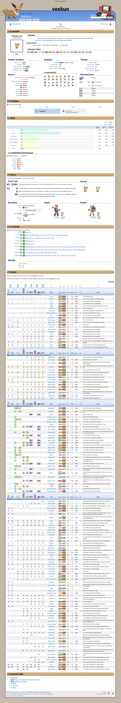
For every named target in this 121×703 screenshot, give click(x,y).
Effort (105, 124)
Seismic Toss (51, 389)
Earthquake (51, 552)
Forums (22, 20)
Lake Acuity (29, 253)
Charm (51, 336)
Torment (51, 573)
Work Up (51, 501)
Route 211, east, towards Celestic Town (49, 247)
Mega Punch (51, 450)
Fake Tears (51, 318)
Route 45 (28, 232)
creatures (47, 692)
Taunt (51, 541)
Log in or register (60, 1)
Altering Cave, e (30, 238)
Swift (51, 486)
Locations (66, 28)
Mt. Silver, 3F (49, 255)
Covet (51, 297)
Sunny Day (51, 535)
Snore (51, 342)
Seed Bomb (51, 463)
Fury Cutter (51, 432)
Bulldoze (51, 626)
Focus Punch (51, 429)
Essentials (15, 31)
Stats (12, 118)
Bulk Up (51, 525)
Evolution (14, 101)
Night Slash (51, 384)
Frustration (51, 550)
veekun (60, 8)
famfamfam (50, 694)
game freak (42, 692)
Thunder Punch (51, 491)
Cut (51, 664)
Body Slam (51, 408)
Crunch (51, 372)
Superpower (51, 481)
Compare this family (15, 104)
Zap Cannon (51, 528)
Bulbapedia (14, 678)
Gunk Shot (51, 435)
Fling (51, 306)
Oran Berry (96, 82)
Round (51, 604)
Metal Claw (51, 382)
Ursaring (66, 110)
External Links (16, 674)
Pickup (39, 38)
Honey (59, 45)
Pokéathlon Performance (20, 153)
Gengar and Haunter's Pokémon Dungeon (27, 680)
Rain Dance (51, 548)
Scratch (51, 299)
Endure (51, 424)
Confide (51, 662)
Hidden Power (51, 532)
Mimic (51, 455)
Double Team (51, 564)
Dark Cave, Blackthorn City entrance (36, 235)
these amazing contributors (20, 694)
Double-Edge (51, 375)
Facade (51, 576)
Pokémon (30, 14)
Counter (51, 367)
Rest (51, 327)
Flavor (60, 28)
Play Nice (51, 332)
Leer (51, 301)
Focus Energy (51, 380)
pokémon (30, 692)
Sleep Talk (51, 392)
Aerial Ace (51, 571)
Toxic (51, 523)
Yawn (51, 398)
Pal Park (11, 260)
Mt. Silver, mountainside (62, 255)
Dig (51, 557)
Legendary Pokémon (20, 682)
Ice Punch (51, 443)
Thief (51, 601)
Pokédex (23, 14)
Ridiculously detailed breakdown (19, 230)
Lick (51, 303)
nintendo (36, 692)
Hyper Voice (51, 440)
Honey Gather (37, 45)
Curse (51, 514)
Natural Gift (51, 641)
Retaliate (51, 618)
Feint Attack (51, 324)
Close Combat (51, 363)
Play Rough (51, 387)
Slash (51, 334)
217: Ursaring (107, 24)
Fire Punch (51, 427)
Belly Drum (51, 357)
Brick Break (51, 559)
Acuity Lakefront (30, 247)
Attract (51, 598)
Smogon (13, 687)
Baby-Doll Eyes (51, 313)
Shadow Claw (51, 613)
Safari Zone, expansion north (45, 238)
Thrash (51, 345)
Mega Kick (51, 447)
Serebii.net (14, 686)
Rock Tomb (51, 566)
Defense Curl (51, 417)
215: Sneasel (13, 24)
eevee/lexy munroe (15, 692)
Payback (51, 615)
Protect (51, 543)
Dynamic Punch (51, 422)
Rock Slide (51, 632)
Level (105, 122)
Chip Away (51, 360)
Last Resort (51, 445)
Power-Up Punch (51, 660)
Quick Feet (38, 40)
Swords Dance (51, 489)
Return (51, 555)
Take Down (51, 396)
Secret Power (51, 579)
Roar (51, 521)
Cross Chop (51, 370)
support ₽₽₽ (20, 695)
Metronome (51, 452)
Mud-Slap (51, 457)
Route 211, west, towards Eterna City (73, 247)
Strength (51, 667)
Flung (64, 38)
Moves (13, 272)
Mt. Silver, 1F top (39, 255)
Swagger (51, 484)
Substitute (51, 477)
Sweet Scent (51, 329)
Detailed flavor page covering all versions (22, 178)
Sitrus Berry (96, 85)
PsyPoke (13, 684)
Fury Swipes (51, 320)
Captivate (51, 629)
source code (9, 695)
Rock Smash (51, 530)
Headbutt (51, 438)
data (15, 695)
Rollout (51, 460)
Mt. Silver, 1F (29, 255)
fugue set (35, 694)
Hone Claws (51, 503)
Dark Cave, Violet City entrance (58, 235)
